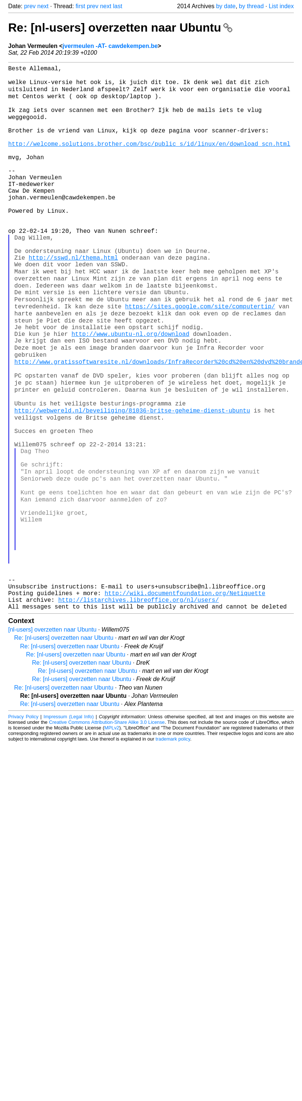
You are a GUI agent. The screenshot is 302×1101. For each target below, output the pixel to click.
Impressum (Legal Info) (69, 826)
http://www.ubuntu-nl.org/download (130, 389)
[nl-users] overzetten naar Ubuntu (52, 739)
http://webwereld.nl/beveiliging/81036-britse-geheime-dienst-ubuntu (132, 479)
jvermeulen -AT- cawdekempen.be (110, 46)
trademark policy (172, 848)
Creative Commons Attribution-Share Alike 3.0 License (107, 832)
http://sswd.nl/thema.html (73, 299)
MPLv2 (112, 837)
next (42, 6)
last (117, 6)
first (80, 6)
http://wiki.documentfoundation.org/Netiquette (185, 700)
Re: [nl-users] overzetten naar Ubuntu (120, 27)
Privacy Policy (23, 826)
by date (225, 6)
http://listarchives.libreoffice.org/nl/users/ (138, 708)
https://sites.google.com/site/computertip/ (200, 356)
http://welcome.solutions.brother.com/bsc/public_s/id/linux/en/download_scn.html (149, 159)
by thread (251, 6)
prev (30, 6)
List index (281, 6)
